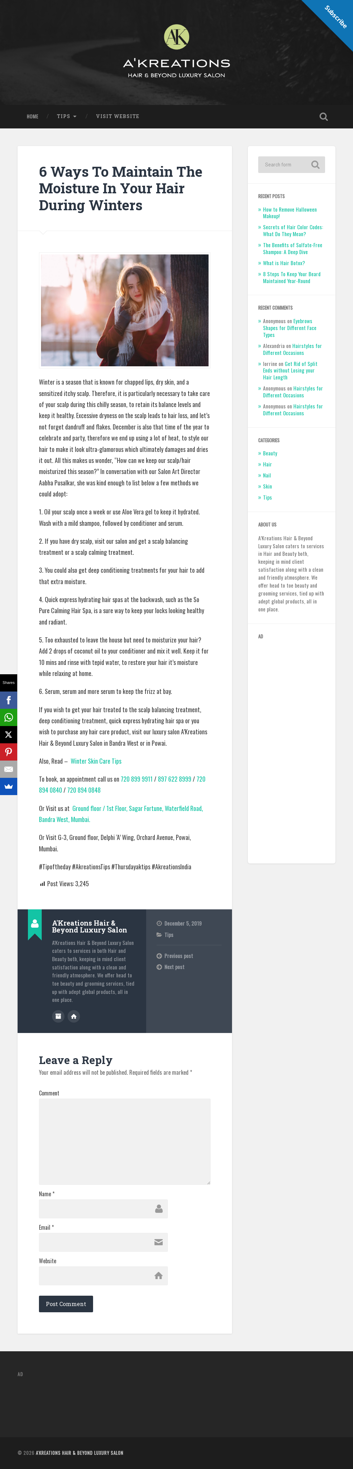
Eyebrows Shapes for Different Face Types (289, 327)
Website (47, 1261)
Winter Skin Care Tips (96, 760)
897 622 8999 (174, 778)
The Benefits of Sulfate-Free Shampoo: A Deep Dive (292, 248)
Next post (174, 966)
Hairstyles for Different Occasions (292, 349)
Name (46, 1194)
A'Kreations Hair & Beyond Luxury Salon (79, 1453)
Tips (63, 116)
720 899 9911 (137, 778)
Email (46, 1227)
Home (32, 116)
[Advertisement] (291, 749)
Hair (267, 464)
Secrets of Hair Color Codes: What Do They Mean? (293, 230)
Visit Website (117, 116)
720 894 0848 (84, 789)
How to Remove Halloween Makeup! (290, 212)
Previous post (178, 955)
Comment (49, 1093)
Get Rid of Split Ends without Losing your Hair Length (290, 370)
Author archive (58, 1016)
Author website (74, 1016)
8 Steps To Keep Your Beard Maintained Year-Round (292, 277)
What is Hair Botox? (284, 263)
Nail (267, 475)
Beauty (270, 453)
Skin (267, 486)
